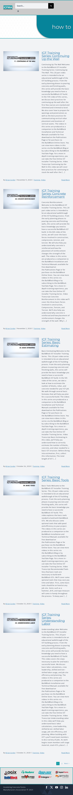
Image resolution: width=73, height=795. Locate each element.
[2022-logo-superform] (62, 771)
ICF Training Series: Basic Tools (55, 478)
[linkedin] (66, 787)
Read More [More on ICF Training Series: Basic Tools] (65, 604)
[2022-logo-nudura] (28, 771)
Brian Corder (10, 180)
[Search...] (31, 6)
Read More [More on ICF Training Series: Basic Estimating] (65, 466)
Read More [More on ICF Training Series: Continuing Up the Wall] (65, 180)
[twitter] (51, 787)
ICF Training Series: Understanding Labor (53, 619)
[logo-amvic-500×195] (62, 774)
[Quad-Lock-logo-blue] (45, 772)
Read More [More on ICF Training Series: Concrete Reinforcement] (65, 328)
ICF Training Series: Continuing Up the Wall (55, 56)
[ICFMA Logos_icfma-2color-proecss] (7, 6)
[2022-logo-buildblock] (11, 777)
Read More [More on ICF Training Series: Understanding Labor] (65, 753)
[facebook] (46, 787)
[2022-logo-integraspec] (45, 776)
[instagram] (61, 787)
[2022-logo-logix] (11, 771)
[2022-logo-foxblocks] (28, 776)
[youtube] (56, 787)
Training (37, 180)
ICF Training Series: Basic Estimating (51, 342)
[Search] (51, 6)
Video (43, 180)
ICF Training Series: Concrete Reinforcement (54, 194)
